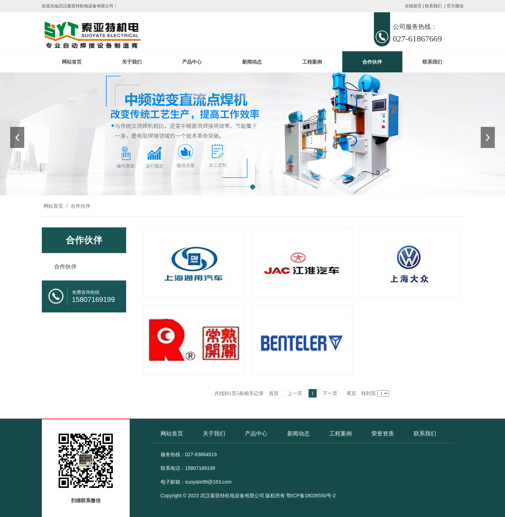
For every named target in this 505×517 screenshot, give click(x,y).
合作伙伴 (372, 62)
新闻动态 (252, 62)
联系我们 (433, 6)
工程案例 (312, 62)
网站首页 (72, 62)
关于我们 (132, 62)
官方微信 (455, 6)
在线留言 (413, 6)
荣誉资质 (382, 434)
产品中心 (192, 62)
